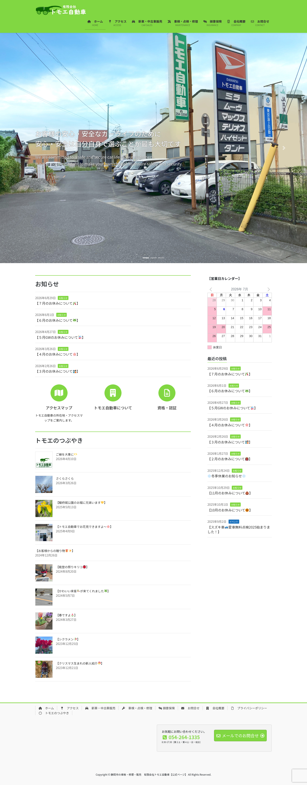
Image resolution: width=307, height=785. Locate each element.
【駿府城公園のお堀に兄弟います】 (81, 502)
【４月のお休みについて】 (57, 354)
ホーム (46, 708)
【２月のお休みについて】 (229, 458)
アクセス (69, 708)
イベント (234, 521)
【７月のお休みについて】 (57, 303)
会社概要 (215, 708)
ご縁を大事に (66, 454)
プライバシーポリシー (249, 708)
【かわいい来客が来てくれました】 (83, 591)
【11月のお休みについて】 (230, 492)
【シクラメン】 (68, 639)
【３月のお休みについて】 (57, 371)
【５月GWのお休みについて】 (60, 337)
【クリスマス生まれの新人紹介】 (80, 663)
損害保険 (166, 708)
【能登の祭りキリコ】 (72, 567)
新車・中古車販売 (100, 708)
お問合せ (190, 708)
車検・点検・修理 (137, 708)
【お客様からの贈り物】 (55, 551)
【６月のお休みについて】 (57, 320)
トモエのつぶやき (53, 713)
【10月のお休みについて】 (230, 510)
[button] (23, 148)
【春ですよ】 (66, 615)
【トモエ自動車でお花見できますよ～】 (84, 526)
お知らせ (63, 298)
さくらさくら (65, 478)
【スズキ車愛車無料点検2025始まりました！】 (238, 529)
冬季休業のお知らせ (227, 475)
